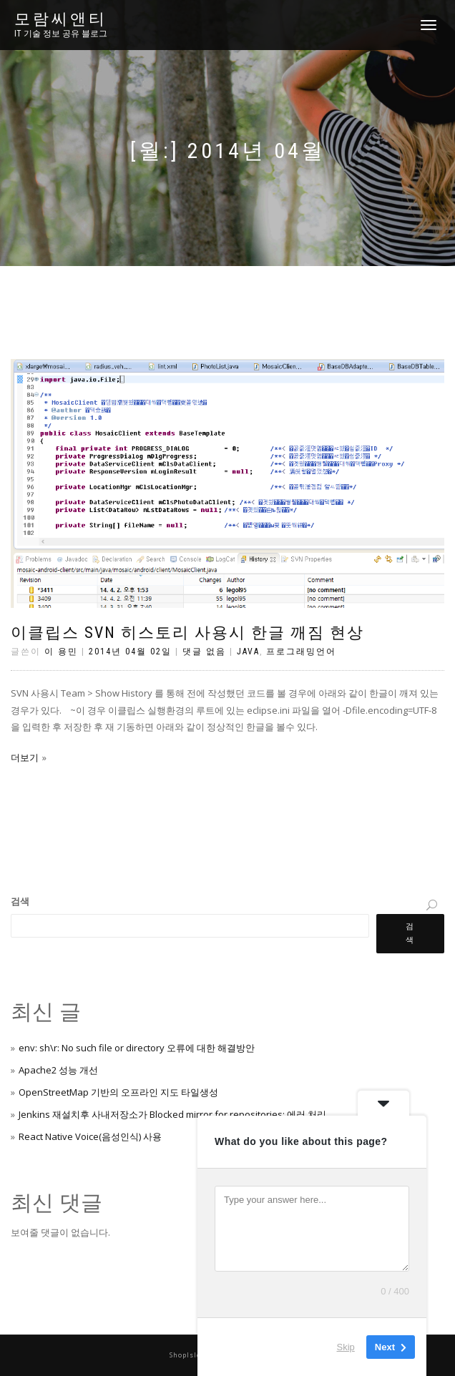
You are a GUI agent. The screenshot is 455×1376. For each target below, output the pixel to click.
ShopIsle (186, 1355)
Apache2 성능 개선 (58, 1069)
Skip (346, 1347)
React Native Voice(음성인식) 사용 (90, 1136)
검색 (20, 901)
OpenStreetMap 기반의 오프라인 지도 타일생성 (118, 1092)
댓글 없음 (204, 652)
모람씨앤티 (60, 19)
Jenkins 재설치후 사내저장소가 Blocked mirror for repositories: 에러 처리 (172, 1114)
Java (248, 652)
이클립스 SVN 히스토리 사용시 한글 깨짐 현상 (187, 633)
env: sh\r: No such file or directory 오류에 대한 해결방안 (137, 1047)
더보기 (25, 757)
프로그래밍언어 (301, 652)
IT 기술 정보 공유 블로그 (60, 34)
